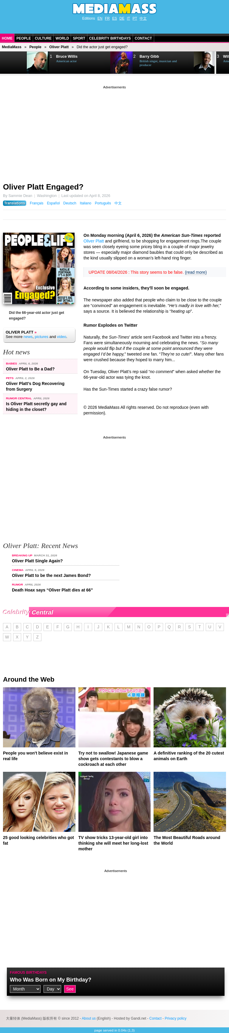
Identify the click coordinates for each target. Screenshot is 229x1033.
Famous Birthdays (28, 973)
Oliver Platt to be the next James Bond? (51, 575)
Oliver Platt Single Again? (37, 560)
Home (7, 38)
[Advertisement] (114, 131)
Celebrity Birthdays (110, 38)
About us (89, 1018)
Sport (79, 38)
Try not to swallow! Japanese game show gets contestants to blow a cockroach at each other (113, 759)
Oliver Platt (59, 47)
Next (13, 63)
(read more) (196, 272)
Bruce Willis (67, 56)
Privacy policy (175, 1018)
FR (107, 18)
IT (128, 18)
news (28, 336)
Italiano (85, 203)
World (62, 38)
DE (122, 18)
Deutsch (69, 203)
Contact (143, 38)
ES (114, 18)
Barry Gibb (149, 56)
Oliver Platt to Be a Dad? (30, 369)
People (23, 38)
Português (103, 203)
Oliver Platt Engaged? (43, 186)
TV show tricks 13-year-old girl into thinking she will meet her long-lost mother (113, 843)
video (61, 336)
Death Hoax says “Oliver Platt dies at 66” (52, 590)
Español (53, 203)
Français (37, 203)
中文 (143, 18)
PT (135, 18)
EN (100, 18)
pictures (42, 336)
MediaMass (11, 47)
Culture (43, 38)
